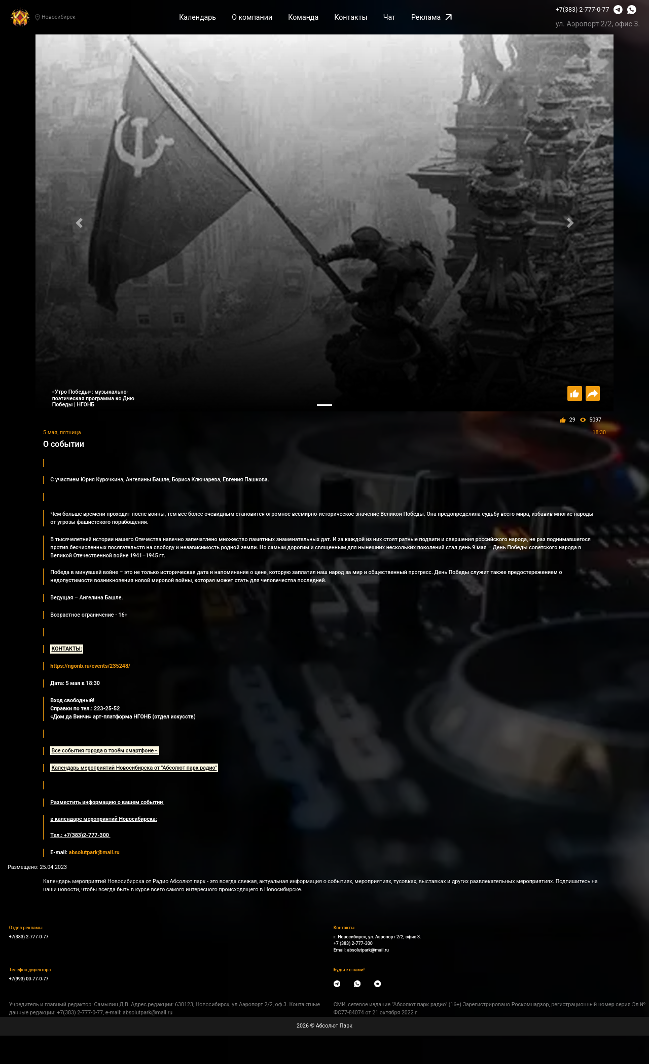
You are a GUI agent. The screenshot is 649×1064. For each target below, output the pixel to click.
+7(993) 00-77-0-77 (29, 978)
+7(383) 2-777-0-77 (582, 9)
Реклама (431, 17)
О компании (252, 17)
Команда (303, 17)
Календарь (197, 17)
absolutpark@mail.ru (368, 950)
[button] (78, 222)
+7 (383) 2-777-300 (353, 943)
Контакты (350, 17)
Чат (389, 17)
